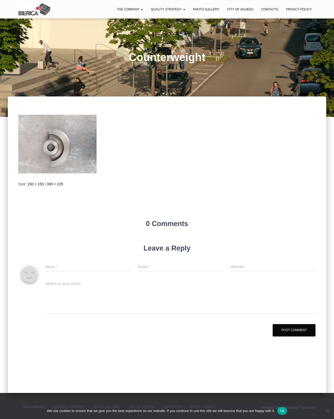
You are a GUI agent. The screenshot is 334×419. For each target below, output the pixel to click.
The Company (130, 9)
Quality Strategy (168, 9)
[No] (327, 411)
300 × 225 (55, 184)
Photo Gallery (206, 9)
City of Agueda (240, 9)
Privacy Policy (299, 9)
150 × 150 (35, 184)
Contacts (269, 9)
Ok (282, 411)
